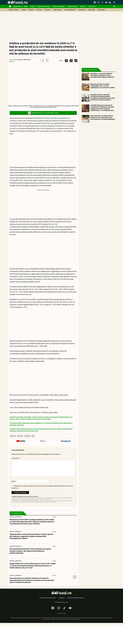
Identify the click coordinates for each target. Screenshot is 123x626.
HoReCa (32, 6)
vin (33, 436)
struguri (27, 436)
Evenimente (101, 10)
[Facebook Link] (95, 2)
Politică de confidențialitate (47, 601)
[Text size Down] (43, 60)
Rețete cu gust (57, 10)
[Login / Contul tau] (114, 2)
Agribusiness (17, 6)
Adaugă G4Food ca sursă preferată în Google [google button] (43, 113)
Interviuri (83, 6)
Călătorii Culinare (14, 10)
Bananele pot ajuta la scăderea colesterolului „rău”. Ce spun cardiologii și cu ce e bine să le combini (102, 86)
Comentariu (16, 458)
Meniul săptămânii (69, 10)
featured (13, 436)
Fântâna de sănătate (58, 6)
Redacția (11, 61)
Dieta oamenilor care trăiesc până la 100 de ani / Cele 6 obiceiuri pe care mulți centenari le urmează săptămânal (102, 117)
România (20, 436)
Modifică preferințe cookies (76, 601)
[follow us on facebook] (65, 441)
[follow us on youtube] (21, 441)
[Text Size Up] (47, 60)
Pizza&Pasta (82, 10)
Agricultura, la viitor (44, 6)
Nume (14, 484)
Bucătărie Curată (72, 6)
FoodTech (39, 10)
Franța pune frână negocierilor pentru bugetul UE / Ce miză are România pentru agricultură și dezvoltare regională (41, 424)
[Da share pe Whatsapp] (75, 60)
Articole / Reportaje (24, 60)
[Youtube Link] (106, 2)
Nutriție (31, 10)
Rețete (24, 10)
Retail (25, 6)
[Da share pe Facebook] (66, 60)
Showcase (92, 6)
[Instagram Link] (99, 2)
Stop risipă (91, 10)
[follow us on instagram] (43, 441)
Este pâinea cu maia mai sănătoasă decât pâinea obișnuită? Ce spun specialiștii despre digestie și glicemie (102, 75)
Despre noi (62, 601)
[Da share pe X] (71, 60)
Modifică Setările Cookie (61, 605)
